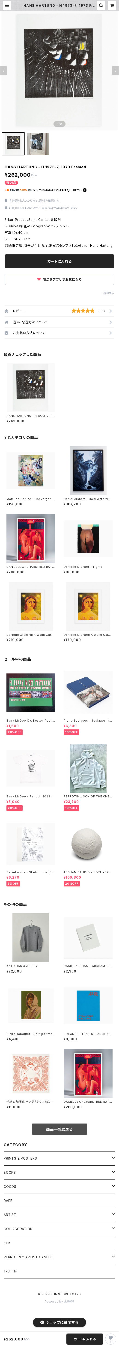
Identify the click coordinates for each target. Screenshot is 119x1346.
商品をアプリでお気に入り (59, 279)
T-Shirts (10, 1271)
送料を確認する (49, 200)
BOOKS (10, 1172)
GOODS (10, 1187)
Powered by (59, 1301)
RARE (8, 1201)
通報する (108, 293)
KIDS (8, 1243)
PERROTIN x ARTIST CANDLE (28, 1257)
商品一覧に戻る (59, 1129)
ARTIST (10, 1215)
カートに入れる (60, 261)
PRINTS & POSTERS (20, 1158)
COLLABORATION (18, 1229)
